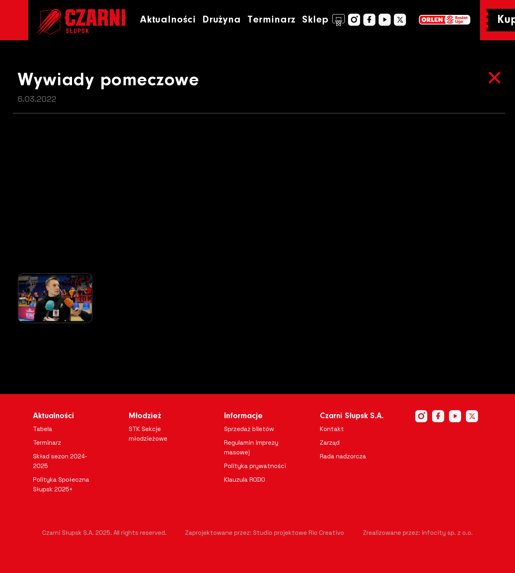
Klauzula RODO (244, 479)
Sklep (323, 20)
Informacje (243, 416)
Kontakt (332, 429)
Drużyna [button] (221, 20)
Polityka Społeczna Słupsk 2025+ (61, 484)
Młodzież (145, 416)
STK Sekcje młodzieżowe (148, 433)
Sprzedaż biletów (249, 429)
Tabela (42, 429)
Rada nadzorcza (343, 456)
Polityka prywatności (255, 466)
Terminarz (271, 20)
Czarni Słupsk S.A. (352, 416)
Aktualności (168, 20)
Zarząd (330, 442)
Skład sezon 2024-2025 (60, 461)
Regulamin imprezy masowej (251, 447)
